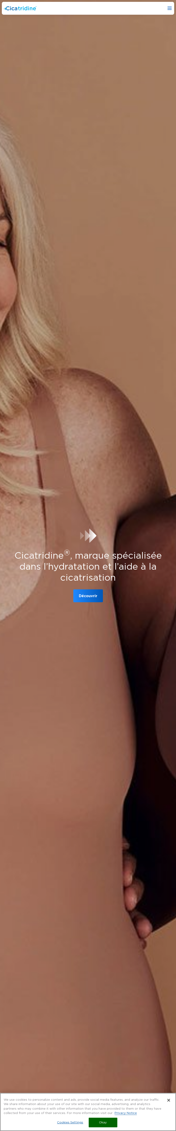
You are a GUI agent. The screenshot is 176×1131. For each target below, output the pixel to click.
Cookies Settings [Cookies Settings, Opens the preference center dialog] (70, 1123)
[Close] (169, 1102)
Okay (103, 1123)
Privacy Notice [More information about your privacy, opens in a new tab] (126, 1114)
